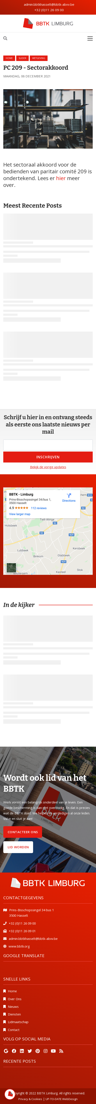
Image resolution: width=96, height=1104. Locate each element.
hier (61, 178)
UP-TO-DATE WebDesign (62, 1099)
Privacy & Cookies (30, 1099)
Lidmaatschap (18, 1022)
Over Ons (14, 999)
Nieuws (13, 1006)
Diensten (14, 1014)
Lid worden (18, 847)
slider (22, 58)
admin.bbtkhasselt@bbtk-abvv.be (49, 4)
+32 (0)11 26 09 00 (49, 10)
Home (9, 58)
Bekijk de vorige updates (48, 467)
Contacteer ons (23, 832)
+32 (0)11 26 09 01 (22, 931)
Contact (14, 1030)
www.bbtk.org (19, 946)
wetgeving (38, 58)
